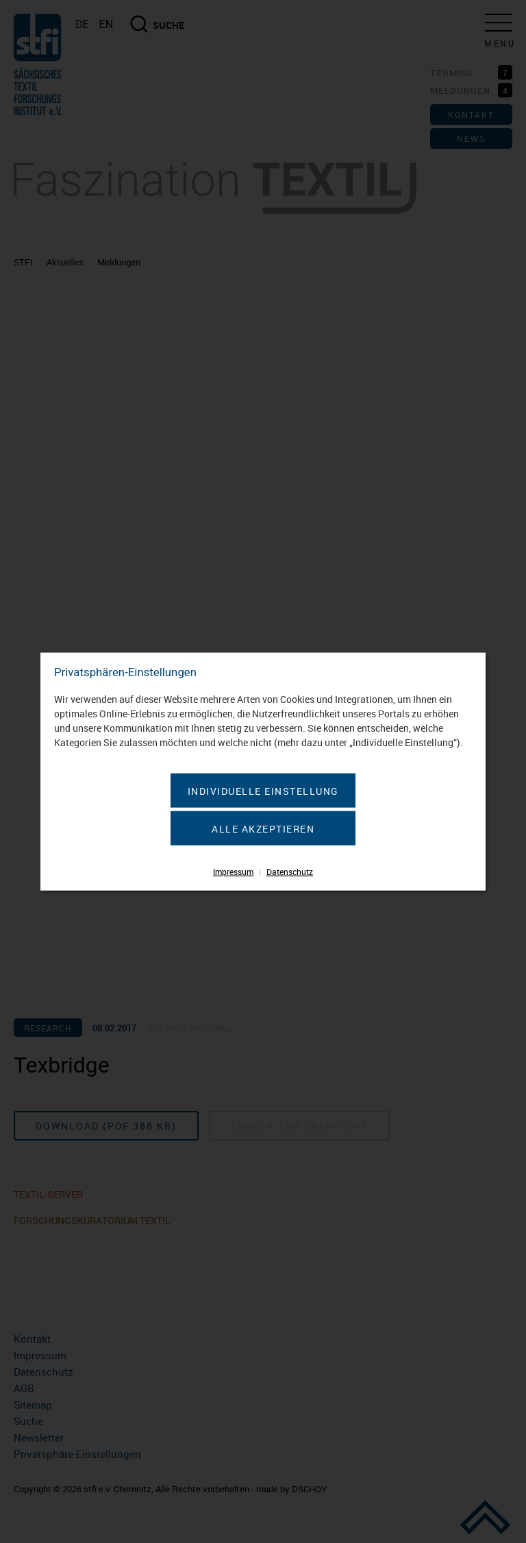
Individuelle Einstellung (263, 790)
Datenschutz (289, 870)
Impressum (233, 870)
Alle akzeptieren (263, 828)
